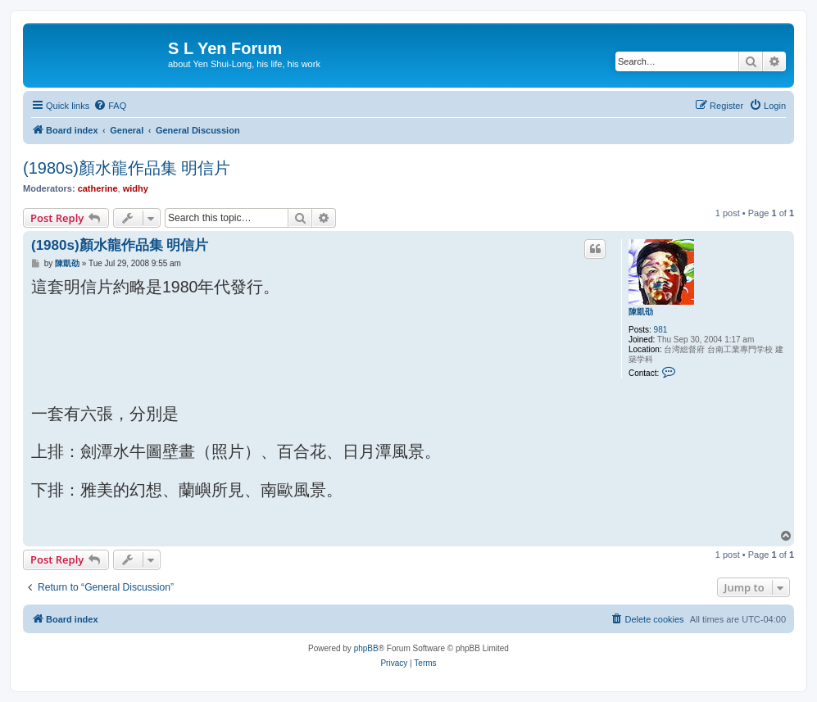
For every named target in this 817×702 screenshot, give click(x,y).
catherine (98, 188)
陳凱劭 (641, 311)
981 (661, 329)
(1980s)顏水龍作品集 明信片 (126, 168)
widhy (135, 188)
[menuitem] (109, 105)
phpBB (366, 648)
